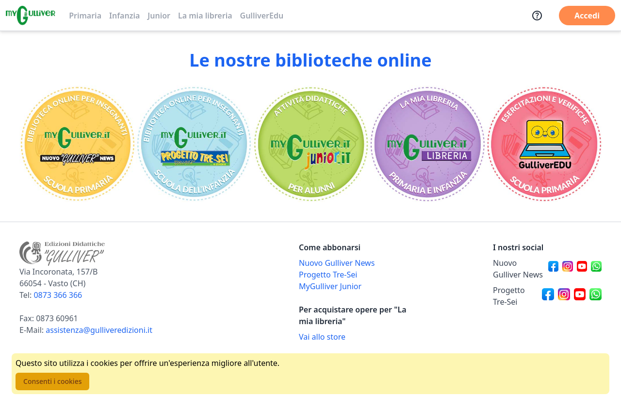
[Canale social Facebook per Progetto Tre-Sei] (548, 296)
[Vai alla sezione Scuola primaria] (77, 144)
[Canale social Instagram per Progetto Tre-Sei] (564, 296)
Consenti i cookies (52, 381)
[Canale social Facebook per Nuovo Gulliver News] (553, 269)
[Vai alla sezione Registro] (543, 144)
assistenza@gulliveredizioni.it (99, 330)
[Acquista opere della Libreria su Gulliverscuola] (353, 337)
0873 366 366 (57, 295)
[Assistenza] (537, 15)
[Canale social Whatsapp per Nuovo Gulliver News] (596, 269)
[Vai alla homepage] (30, 15)
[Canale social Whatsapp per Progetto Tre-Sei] (595, 296)
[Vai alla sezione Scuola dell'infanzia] (194, 144)
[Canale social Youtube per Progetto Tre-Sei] (580, 296)
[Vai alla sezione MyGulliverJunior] (310, 144)
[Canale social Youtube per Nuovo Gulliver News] (582, 269)
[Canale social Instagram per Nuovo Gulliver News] (567, 269)
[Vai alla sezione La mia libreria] (427, 144)
